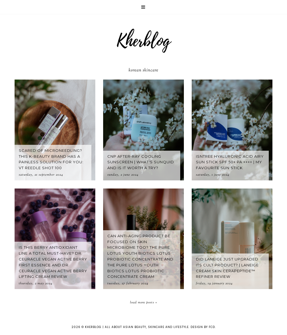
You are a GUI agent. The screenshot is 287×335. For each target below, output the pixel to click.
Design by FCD (203, 327)
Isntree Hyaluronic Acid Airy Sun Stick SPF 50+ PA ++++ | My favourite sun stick (230, 162)
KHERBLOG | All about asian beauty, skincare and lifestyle (137, 327)
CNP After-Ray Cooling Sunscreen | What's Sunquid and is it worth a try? (140, 162)
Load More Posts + (143, 302)
